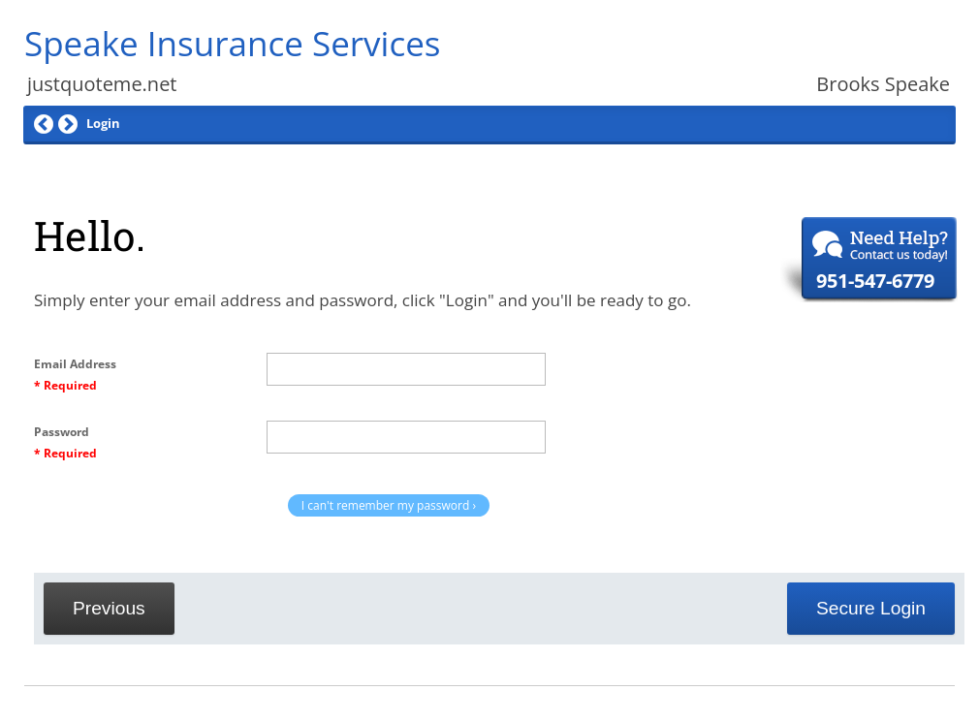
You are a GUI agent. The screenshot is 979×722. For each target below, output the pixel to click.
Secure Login (871, 608)
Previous (109, 608)
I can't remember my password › (388, 505)
